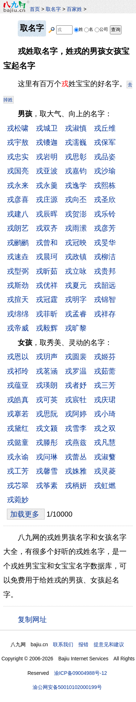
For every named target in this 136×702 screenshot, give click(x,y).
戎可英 (47, 400)
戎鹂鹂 (18, 243)
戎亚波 (47, 171)
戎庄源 (47, 199)
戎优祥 (47, 285)
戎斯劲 (18, 285)
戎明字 (76, 299)
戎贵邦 (105, 271)
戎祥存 (105, 314)
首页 (35, 9)
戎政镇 (76, 257)
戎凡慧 (105, 442)
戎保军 (105, 142)
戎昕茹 (47, 271)
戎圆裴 (76, 357)
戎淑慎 (76, 128)
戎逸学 (76, 185)
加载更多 (25, 514)
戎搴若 (18, 414)
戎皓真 (18, 400)
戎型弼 (18, 271)
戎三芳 (105, 385)
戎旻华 (105, 243)
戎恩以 (18, 357)
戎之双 (105, 428)
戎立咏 (76, 271)
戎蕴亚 (18, 385)
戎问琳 (47, 457)
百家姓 (74, 9)
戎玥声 (47, 357)
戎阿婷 (76, 414)
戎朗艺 (18, 228)
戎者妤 (76, 385)
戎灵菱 (105, 471)
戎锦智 (105, 299)
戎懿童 (18, 442)
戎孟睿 (76, 314)
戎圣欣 (105, 199)
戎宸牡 (76, 400)
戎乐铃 (105, 214)
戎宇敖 (18, 142)
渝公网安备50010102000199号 (67, 687)
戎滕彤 (47, 442)
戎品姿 (105, 157)
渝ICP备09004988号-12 (80, 673)
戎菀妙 (18, 500)
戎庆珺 (105, 400)
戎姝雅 (76, 471)
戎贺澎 (76, 214)
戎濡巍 (76, 142)
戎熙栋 (105, 185)
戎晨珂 (47, 257)
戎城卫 (47, 128)
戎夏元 (76, 285)
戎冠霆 (47, 299)
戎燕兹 (76, 442)
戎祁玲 (18, 371)
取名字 (53, 9)
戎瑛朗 (47, 385)
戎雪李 (76, 428)
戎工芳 (18, 471)
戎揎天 (18, 299)
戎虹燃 (105, 485)
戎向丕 (76, 199)
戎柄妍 (76, 485)
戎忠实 (18, 157)
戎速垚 (18, 257)
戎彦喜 (18, 199)
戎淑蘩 (105, 457)
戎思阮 (47, 414)
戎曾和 (47, 243)
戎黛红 (18, 428)
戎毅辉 (47, 328)
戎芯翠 (18, 485)
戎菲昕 (47, 314)
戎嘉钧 (76, 171)
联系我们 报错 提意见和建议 (88, 644)
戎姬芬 (105, 357)
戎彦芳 (105, 228)
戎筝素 (47, 485)
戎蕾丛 (76, 457)
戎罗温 (76, 371)
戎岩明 (47, 157)
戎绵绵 (18, 314)
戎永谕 (18, 457)
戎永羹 (47, 185)
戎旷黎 (76, 328)
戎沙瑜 (105, 171)
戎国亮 (18, 171)
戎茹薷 (105, 371)
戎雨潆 (76, 228)
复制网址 (34, 619)
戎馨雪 (47, 471)
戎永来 (18, 185)
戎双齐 (47, 228)
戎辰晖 (47, 214)
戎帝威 (18, 328)
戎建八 (18, 214)
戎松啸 (18, 128)
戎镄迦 (47, 142)
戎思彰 (76, 157)
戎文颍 (47, 428)
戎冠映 (76, 243)
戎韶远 (105, 285)
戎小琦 (105, 414)
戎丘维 (105, 128)
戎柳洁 (105, 257)
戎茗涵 (47, 371)
